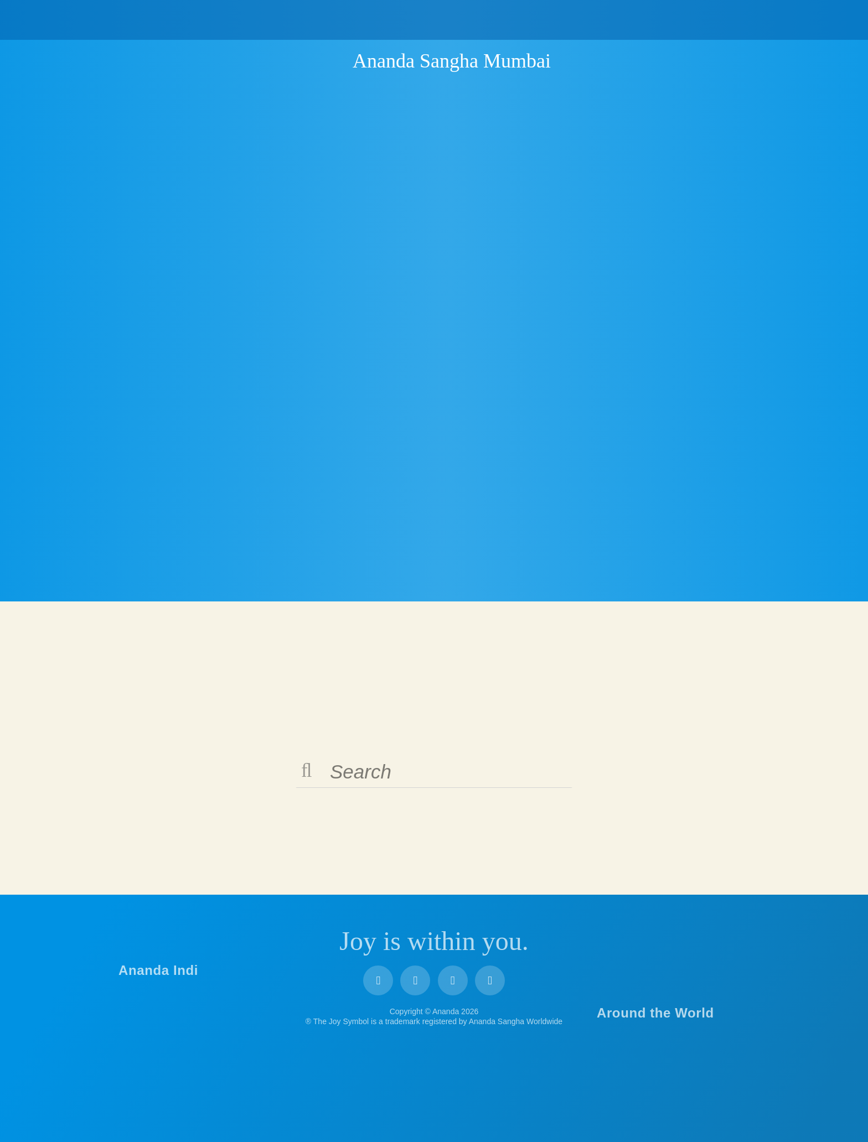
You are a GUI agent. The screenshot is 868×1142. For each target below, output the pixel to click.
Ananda (333, 60)
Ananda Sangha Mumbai (452, 61)
